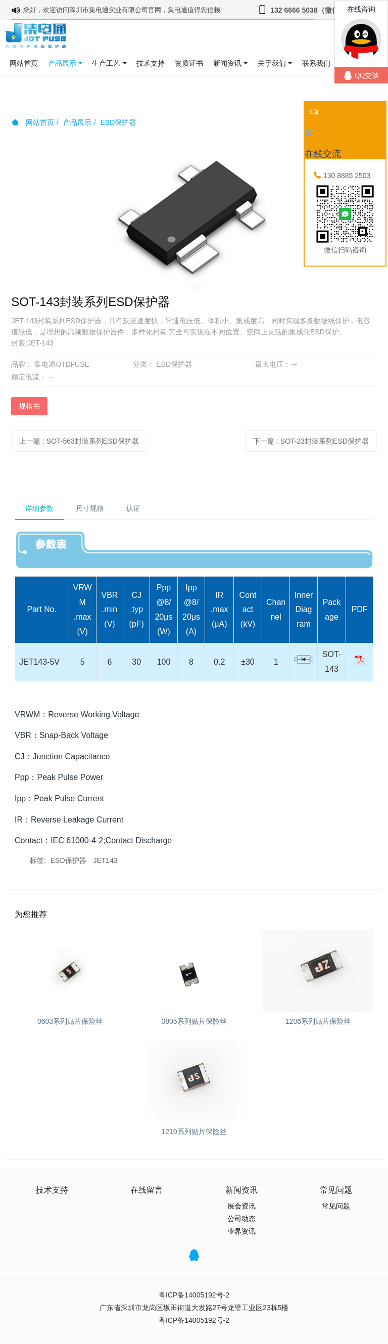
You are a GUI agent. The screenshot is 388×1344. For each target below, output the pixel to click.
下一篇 (311, 441)
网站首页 (24, 63)
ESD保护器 (118, 122)
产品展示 (77, 122)
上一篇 (79, 441)
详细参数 (39, 508)
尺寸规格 (90, 508)
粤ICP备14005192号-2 (194, 1295)
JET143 (105, 860)
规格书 (29, 406)
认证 (133, 508)
